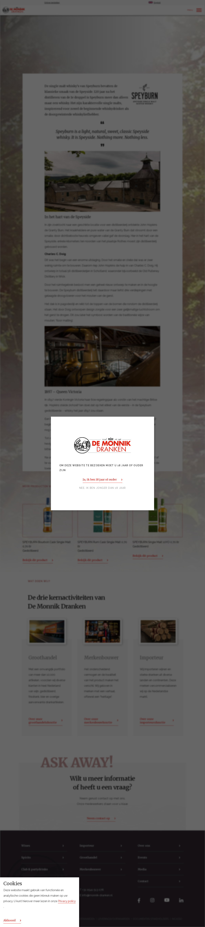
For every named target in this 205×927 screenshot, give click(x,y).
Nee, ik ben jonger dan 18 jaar (102, 488)
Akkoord (9, 920)
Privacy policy (67, 901)
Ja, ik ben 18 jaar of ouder (100, 479)
